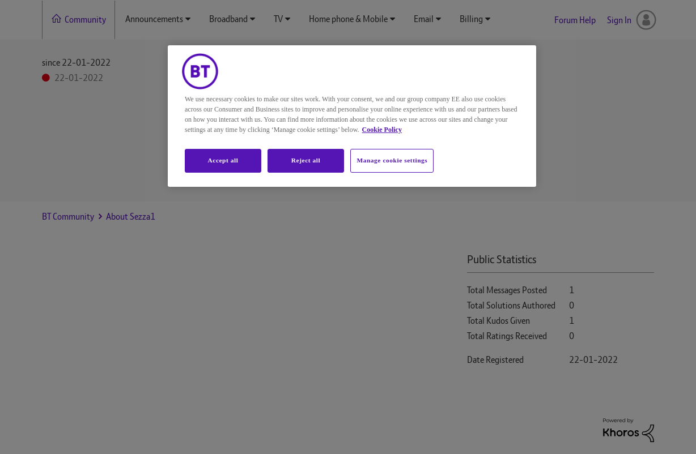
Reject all (305, 160)
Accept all (222, 160)
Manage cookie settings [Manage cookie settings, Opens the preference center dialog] (392, 160)
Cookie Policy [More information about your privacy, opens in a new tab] (382, 130)
